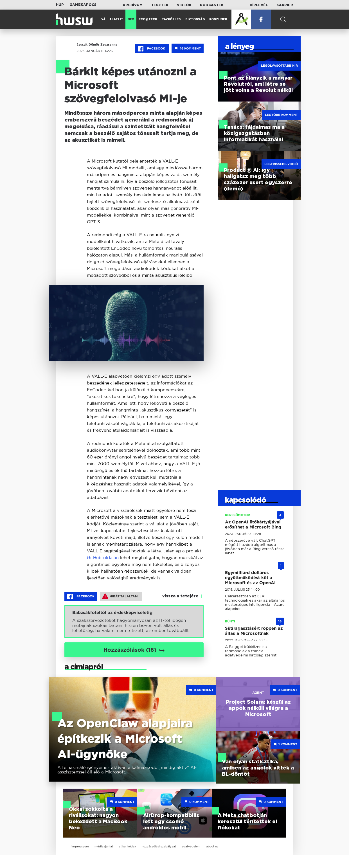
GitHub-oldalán (103, 557)
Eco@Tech (148, 19)
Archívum (133, 5)
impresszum (80, 846)
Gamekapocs (82, 4)
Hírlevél (259, 5)
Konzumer (218, 19)
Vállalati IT (112, 19)
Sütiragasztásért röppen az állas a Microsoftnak (254, 631)
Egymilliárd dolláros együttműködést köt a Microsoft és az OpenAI (250, 578)
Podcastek (212, 5)
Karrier (284, 5)
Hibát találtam (120, 596)
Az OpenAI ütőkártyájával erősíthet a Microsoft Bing (253, 524)
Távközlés (171, 19)
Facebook (152, 48)
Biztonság (195, 19)
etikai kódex (127, 846)
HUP (60, 4)
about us (212, 846)
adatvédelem (191, 846)
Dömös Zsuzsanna (100, 44)
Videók (184, 5)
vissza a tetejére (180, 596)
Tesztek (159, 5)
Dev (131, 19)
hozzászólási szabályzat (159, 846)
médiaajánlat (103, 846)
